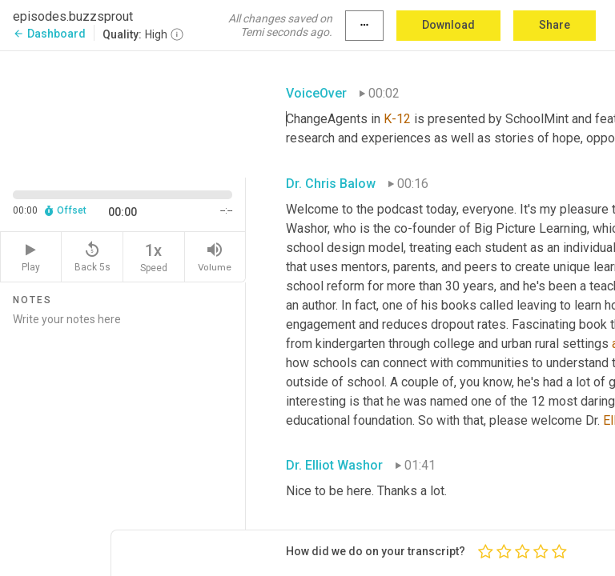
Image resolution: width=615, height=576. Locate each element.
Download (448, 24)
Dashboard (49, 33)
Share (554, 24)
